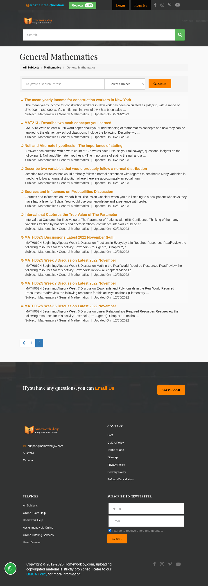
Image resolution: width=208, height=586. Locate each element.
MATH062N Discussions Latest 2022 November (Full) (70, 237)
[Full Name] (146, 507)
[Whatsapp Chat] (10, 568)
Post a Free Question (45, 5)
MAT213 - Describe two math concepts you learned (68, 123)
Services (96, 21)
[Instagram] (162, 5)
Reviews (83, 5)
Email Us (104, 388)
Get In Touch (171, 389)
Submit (117, 537)
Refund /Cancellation (120, 478)
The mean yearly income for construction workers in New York (78, 100)
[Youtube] (177, 5)
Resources (111, 21)
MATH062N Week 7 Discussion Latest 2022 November (70, 283)
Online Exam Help (34, 511)
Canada (28, 460)
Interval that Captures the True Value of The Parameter (71, 215)
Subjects (126, 21)
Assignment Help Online (38, 526)
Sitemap (112, 456)
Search (160, 83)
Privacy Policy (116, 464)
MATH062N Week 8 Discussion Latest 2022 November (70, 260)
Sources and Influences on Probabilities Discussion (69, 192)
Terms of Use (115, 449)
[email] (146, 520)
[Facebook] (155, 5)
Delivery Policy (116, 471)
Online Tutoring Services (38, 533)
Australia (28, 453)
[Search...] (99, 35)
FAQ (110, 435)
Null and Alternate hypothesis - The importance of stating (73, 146)
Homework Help (33, 518)
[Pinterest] (169, 5)
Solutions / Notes (147, 21)
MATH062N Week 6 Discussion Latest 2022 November (70, 306)
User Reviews (32, 540)
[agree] (110, 529)
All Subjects (30, 504)
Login (120, 5)
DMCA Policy (115, 442)
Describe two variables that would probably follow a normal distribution (86, 169)
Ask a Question (174, 20)
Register (140, 5)
